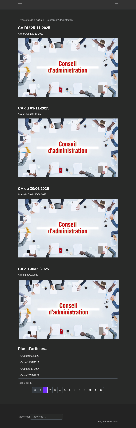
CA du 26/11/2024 (29, 375)
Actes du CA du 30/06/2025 (32, 194)
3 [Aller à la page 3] (55, 390)
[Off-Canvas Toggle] (115, 4)
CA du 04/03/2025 (29, 356)
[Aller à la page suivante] (95, 390)
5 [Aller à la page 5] (65, 390)
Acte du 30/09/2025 (28, 275)
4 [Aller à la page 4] (60, 390)
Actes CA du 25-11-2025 (30, 34)
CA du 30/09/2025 (33, 269)
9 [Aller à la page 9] (84, 390)
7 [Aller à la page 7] (74, 390)
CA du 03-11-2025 (33, 108)
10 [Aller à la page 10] (90, 390)
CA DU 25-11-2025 (34, 28)
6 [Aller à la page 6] (69, 390)
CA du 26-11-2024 (29, 369)
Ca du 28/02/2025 (29, 362)
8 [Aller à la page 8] (79, 390)
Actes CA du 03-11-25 (29, 114)
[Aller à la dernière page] (101, 390)
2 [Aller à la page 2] (50, 390)
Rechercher (24, 416)
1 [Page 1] (45, 390)
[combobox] (46, 417)
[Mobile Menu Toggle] (20, 4)
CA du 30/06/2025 (33, 188)
